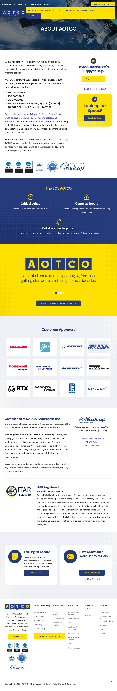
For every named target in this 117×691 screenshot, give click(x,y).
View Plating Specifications (49, 636)
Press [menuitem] (102, 633)
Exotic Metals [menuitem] (58, 618)
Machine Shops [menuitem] (74, 633)
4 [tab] (61, 293)
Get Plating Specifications (103, 4)
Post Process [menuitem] (39, 620)
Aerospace (23, 114)
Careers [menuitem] (103, 625)
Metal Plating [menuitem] (39, 629)
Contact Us (47, 4)
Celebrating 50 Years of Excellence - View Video (58, 303)
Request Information (93, 79)
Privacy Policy (52, 684)
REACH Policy (92, 442)
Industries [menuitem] (69, 10)
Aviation (34, 114)
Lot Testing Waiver (92, 445)
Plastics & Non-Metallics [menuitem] (59, 624)
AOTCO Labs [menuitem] (82, 10)
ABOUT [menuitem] (93, 10)
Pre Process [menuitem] (39, 616)
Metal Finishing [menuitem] (40, 612)
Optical (30, 117)
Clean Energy (56, 114)
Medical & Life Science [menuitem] (73, 638)
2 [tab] (56, 293)
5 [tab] (63, 293)
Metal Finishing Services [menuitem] (39, 10)
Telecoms (10, 121)
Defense (43, 114)
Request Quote (17, 637)
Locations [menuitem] (104, 612)
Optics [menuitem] (70, 644)
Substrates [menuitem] (57, 10)
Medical (21, 117)
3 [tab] (58, 293)
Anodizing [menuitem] (38, 624)
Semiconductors (43, 117)
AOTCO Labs (61, 139)
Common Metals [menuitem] (56, 613)
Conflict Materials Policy (92, 438)
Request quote (33, 16)
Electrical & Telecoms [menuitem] (72, 628)
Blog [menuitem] (102, 629)
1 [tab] (53, 293)
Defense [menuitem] (71, 623)
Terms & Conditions (67, 684)
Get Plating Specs (95, 118)
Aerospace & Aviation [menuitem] (73, 613)
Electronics (10, 117)
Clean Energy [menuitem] (73, 618)
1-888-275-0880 (94, 89)
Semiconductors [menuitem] (74, 648)
